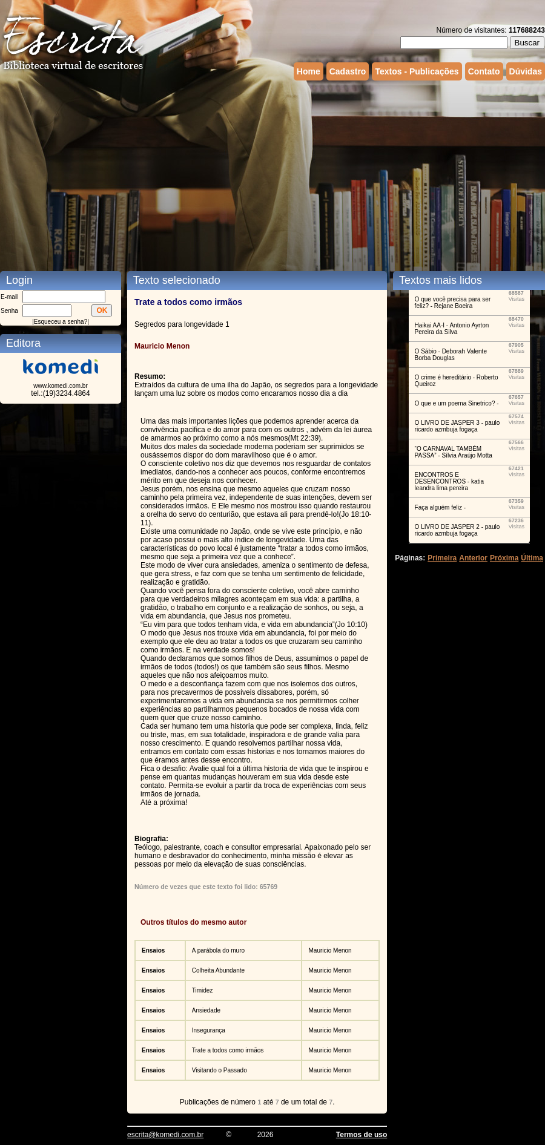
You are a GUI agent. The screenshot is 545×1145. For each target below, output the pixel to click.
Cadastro (347, 71)
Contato (484, 71)
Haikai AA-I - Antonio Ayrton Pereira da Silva (452, 328)
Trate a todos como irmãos (228, 1050)
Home (308, 71)
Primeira (442, 558)
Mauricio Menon (329, 950)
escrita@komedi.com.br (165, 1134)
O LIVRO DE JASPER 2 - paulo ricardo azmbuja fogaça (457, 530)
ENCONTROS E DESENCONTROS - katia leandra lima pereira (449, 481)
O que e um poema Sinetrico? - (457, 403)
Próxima (504, 558)
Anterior (473, 558)
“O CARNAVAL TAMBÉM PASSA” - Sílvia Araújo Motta (453, 452)
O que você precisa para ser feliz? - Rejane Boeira (453, 302)
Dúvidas (525, 71)
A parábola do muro (218, 950)
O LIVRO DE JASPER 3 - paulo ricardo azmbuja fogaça (457, 426)
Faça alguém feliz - (440, 507)
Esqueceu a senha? (60, 321)
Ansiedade (206, 1010)
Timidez (202, 990)
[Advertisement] (232, 174)
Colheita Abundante (218, 970)
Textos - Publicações (416, 71)
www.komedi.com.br (60, 385)
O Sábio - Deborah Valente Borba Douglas (451, 354)
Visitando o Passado (219, 1070)
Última (532, 558)
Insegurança (208, 1030)
